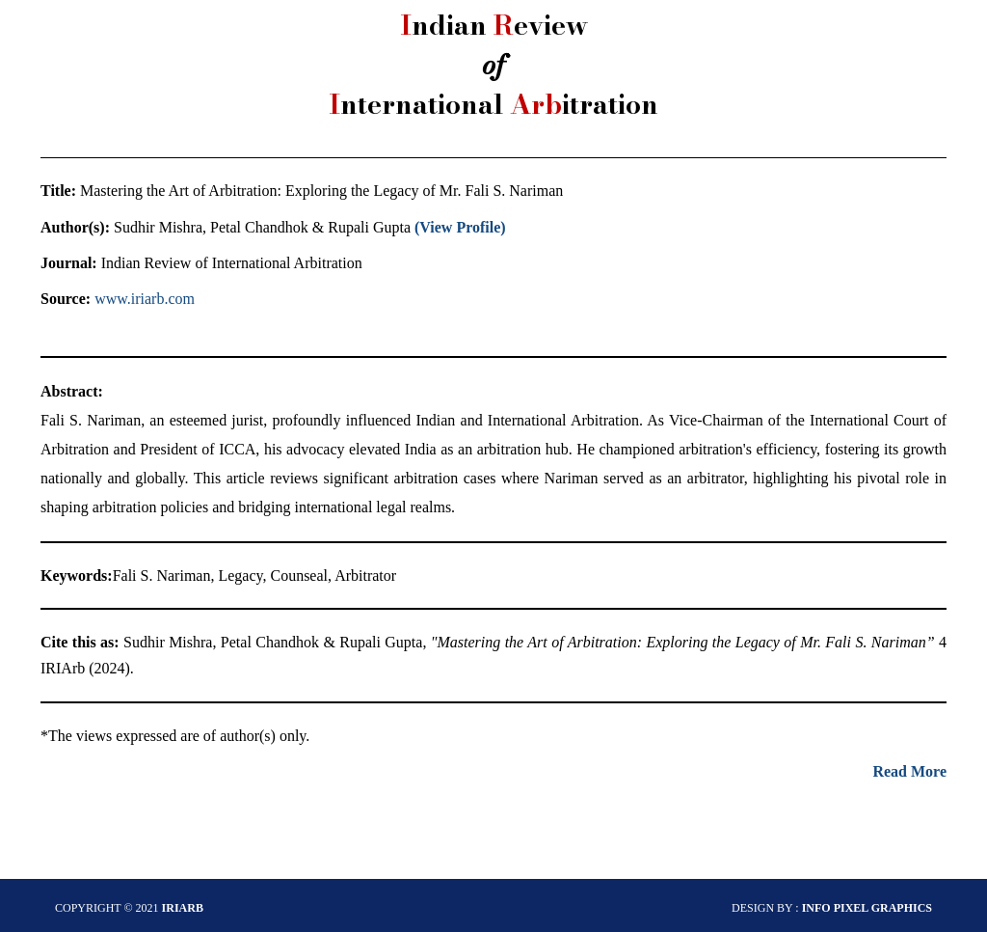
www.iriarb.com (144, 298)
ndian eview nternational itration (493, 64)
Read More (909, 771)
